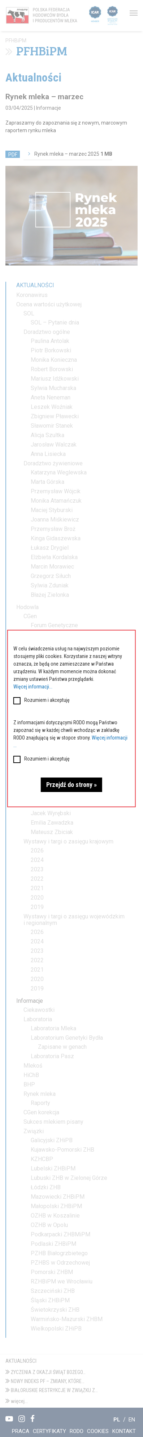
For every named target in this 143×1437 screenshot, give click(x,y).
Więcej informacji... (32, 687)
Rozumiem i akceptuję (47, 700)
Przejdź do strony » (71, 784)
